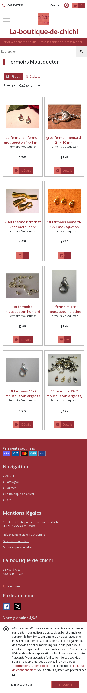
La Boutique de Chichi (18, 494)
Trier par (10, 85)
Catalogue (11, 482)
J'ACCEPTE (65, 685)
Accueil (9, 476)
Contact (55, 5)
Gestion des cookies (16, 541)
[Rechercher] (81, 51)
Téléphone (11, 586)
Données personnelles (17, 547)
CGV (7, 500)
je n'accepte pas (21, 685)
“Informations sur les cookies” (31, 666)
